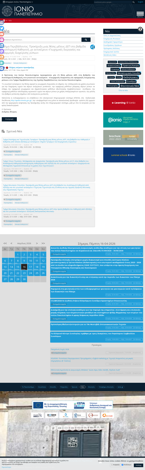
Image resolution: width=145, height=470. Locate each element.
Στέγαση (111, 77)
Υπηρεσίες (64, 387)
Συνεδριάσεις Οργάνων (112, 45)
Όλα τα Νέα (123, 90)
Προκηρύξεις (7, 63)
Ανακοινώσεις (114, 65)
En (140, 2)
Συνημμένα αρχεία (13, 151)
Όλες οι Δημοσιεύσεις (112, 35)
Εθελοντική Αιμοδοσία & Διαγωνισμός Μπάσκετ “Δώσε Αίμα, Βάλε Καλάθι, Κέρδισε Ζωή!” (85, 370)
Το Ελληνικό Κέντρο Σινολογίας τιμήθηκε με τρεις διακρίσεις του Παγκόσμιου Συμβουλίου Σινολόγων (93, 334)
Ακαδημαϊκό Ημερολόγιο (113, 42)
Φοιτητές (91, 387)
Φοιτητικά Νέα (130, 85)
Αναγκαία (116, 465)
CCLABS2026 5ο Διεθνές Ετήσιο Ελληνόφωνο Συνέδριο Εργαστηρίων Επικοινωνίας (89, 300)
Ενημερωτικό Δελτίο (111, 52)
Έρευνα (74, 387)
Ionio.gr (120, 387)
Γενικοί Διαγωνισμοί (118, 81)
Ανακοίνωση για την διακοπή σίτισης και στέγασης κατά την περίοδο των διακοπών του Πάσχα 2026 (95, 278)
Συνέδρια (132, 81)
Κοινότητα (42, 387)
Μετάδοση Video (109, 55)
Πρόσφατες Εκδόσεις (111, 48)
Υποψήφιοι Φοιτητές (106, 387)
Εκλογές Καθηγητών (20, 63)
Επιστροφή (9, 119)
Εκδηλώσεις (131, 77)
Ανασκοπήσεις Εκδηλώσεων (129, 62)
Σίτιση (119, 77)
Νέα (10, 20)
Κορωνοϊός (113, 62)
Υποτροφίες (113, 85)
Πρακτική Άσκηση (131, 65)
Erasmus (115, 69)
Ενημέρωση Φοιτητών (111, 39)
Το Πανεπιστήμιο (28, 387)
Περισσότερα (6, 467)
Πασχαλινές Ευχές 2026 (60, 349)
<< (5, 243)
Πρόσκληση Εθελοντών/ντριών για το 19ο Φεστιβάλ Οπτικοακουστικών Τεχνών (88, 324)
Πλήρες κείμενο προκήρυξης (18, 67)
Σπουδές (53, 387)
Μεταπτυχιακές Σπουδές (129, 73)
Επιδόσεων (127, 465)
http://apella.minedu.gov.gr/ (21, 100)
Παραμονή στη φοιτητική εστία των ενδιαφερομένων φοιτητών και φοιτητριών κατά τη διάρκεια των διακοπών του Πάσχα (96, 290)
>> (43, 243)
